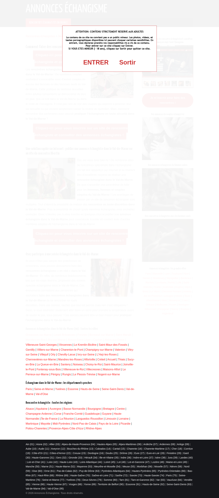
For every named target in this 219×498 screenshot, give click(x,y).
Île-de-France (49, 418)
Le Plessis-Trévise (84, 374)
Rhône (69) (62, 475)
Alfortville (89, 359)
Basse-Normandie (74, 408)
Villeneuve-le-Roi (73, 369)
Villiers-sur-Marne (47, 349)
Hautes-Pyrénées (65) (144, 471)
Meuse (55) (129, 466)
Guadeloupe (92, 413)
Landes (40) (186, 457)
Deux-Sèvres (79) (92, 479)
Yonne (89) (90, 484)
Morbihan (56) (144, 466)
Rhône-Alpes (94, 428)
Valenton (120, 349)
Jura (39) (173, 457)
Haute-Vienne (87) (57, 484)
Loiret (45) (109, 462)
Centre (121, 408)
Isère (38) (160, 457)
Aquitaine (41, 408)
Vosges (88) (75, 484)
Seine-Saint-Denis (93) (179, 484)
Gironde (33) (75, 457)
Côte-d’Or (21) (40, 453)
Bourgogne (94, 408)
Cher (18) (177, 448)
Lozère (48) (158, 462)
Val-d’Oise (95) (55, 488)
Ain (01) (30, 444)
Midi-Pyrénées (61, 423)
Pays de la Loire (108, 423)
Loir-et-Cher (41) (36, 462)
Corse (57, 413)
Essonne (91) (133, 484)
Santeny (66, 364)
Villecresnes (93, 369)
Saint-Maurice (112, 364)
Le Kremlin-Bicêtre (85, 344)
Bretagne (108, 408)
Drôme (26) (126, 453)
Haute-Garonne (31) (43, 457)
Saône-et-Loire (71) (102, 475)
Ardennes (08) (167, 444)
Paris (29, 389)
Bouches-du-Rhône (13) (80, 448)
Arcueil (111, 359)
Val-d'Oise (42, 394)
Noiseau (78, 364)
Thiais (121, 359)
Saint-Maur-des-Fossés (113, 344)
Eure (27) (139, 453)
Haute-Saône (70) (80, 475)
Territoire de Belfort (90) (111, 484)
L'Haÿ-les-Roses (107, 354)
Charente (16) (134, 448)
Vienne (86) (38, 484)
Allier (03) (54, 444)
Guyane (107, 413)
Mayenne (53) (84, 466)
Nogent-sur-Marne (109, 374)
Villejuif (44, 354)
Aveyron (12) (58, 448)
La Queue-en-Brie (48, 364)
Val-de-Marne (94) (36, 488)
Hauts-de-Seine (90, 389)
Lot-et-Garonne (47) (139, 462)
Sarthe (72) (121, 475)
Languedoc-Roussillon (89, 418)
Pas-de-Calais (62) (67, 471)
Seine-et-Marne (43, 389)
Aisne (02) (41, 444)
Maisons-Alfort (111, 369)
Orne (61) (49, 471)
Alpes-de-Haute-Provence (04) (78, 444)
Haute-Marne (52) (65, 466)
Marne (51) (48, 466)
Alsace (30, 408)
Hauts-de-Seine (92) (153, 484)
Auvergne (55, 408)
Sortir (127, 62)
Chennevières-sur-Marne (41, 359)
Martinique (32, 423)
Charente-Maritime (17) (157, 448)
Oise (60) (37, 471)
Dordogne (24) (96, 453)
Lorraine (124, 418)
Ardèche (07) (150, 444)
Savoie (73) (136, 475)
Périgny (55, 374)
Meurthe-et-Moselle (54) (107, 466)
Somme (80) (110, 479)
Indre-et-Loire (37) (143, 457)
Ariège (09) (183, 444)
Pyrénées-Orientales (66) (172, 471)
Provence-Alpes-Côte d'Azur (66, 428)
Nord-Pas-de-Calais (84, 423)
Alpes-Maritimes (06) (130, 444)
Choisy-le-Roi (93, 364)
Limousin (110, 418)
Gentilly (30, 349)
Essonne (73, 389)
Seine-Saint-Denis (113, 389)
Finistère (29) (174, 453)
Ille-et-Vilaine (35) (109, 457)
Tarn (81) (124, 479)
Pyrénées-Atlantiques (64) (115, 471)
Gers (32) (61, 457)
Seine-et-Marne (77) (53, 479)
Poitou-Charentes (36, 428)
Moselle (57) (161, 466)
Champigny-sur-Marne (98, 349)
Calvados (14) (103, 448)
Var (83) (160, 479)
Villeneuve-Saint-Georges (41, 344)
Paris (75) (171, 475)
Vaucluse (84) (174, 479)
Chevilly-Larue (66, 354)
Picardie (125, 423)
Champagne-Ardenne (39, 413)
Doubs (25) (112, 453)
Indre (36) (126, 457)
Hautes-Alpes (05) (107, 444)
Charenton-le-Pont (72, 349)
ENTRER (96, 62)
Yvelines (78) (73, 479)
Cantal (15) (119, 448)
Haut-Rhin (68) (46, 475)
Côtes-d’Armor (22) (60, 453)
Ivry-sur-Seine (86, 354)
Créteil (101, 359)
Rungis (66, 374)
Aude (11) (43, 448)
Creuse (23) (79, 453)
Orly (52, 354)
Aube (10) (31, 448)
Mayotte (45, 423)
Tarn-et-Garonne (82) (142, 479)
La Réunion (67, 418)
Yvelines (60, 389)
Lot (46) (121, 462)
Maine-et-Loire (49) (176, 462)
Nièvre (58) (176, 466)
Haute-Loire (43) (69, 462)
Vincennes (65, 344)
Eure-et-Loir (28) (156, 453)
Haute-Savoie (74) (154, 475)
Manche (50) (33, 466)
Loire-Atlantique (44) (91, 462)
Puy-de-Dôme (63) (89, 471)
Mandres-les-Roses (70, 359)
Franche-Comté (73, 413)
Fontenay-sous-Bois (49, 369)
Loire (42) (52, 462)
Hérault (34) (90, 457)
